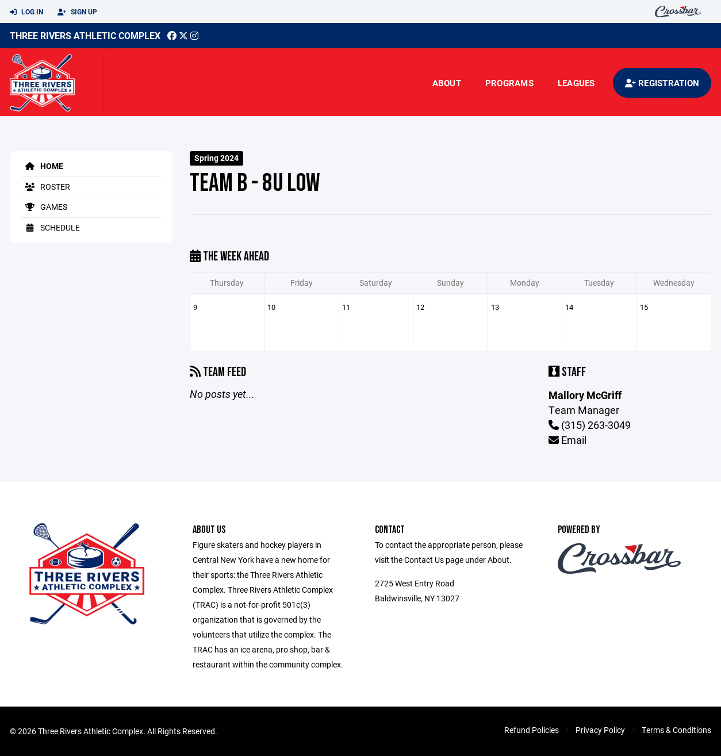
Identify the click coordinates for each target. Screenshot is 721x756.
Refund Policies (531, 729)
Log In (26, 12)
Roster (45, 186)
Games (44, 206)
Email (567, 440)
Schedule (50, 227)
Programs (509, 83)
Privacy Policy (600, 729)
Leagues (576, 83)
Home (42, 165)
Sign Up (77, 12)
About (446, 83)
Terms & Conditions (676, 729)
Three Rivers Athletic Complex (85, 35)
